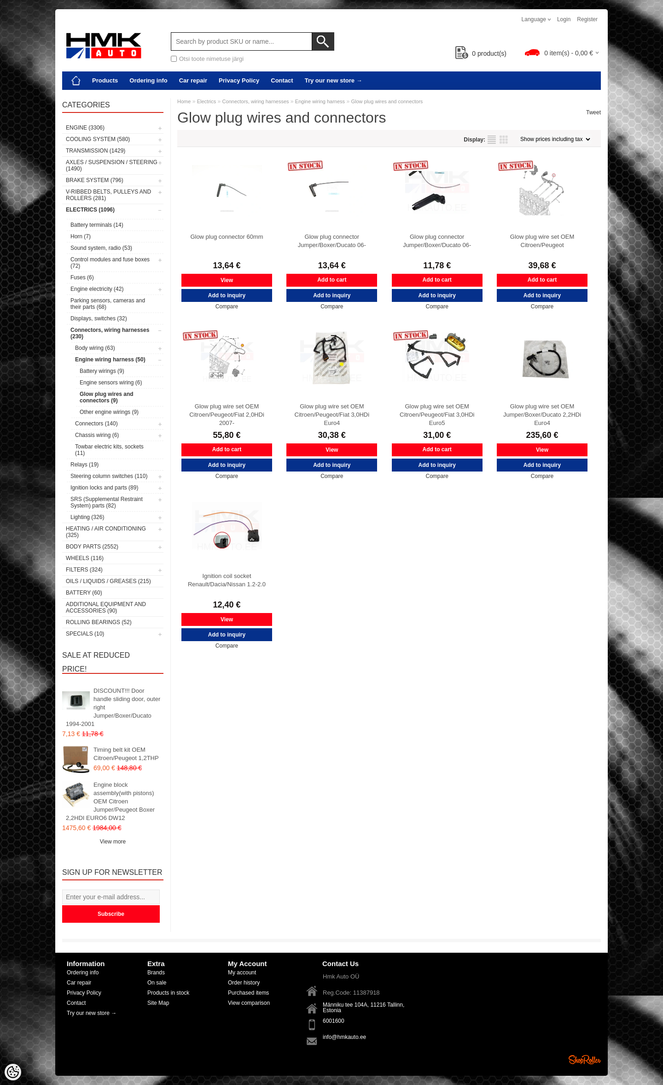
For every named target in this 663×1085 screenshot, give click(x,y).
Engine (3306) (85, 127)
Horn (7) (80, 236)
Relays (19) (84, 464)
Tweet (593, 112)
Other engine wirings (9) (109, 412)
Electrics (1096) (90, 209)
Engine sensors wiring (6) (111, 382)
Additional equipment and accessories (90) (106, 607)
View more (113, 841)
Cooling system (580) (98, 139)
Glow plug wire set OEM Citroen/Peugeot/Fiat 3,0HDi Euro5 (437, 414)
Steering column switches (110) (108, 476)
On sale (156, 982)
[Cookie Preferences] (13, 1072)
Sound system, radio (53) (101, 248)
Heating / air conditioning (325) (106, 531)
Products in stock (168, 993)
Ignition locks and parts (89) (104, 487)
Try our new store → (333, 80)
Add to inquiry (226, 295)
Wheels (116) (85, 558)
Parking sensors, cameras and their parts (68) (107, 303)
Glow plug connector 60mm (226, 236)
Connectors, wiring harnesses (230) (109, 333)
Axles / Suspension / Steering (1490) (111, 165)
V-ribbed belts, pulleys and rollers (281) (108, 195)
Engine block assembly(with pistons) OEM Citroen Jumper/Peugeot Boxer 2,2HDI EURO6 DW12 (110, 801)
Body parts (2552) (92, 546)
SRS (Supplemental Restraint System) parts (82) (106, 502)
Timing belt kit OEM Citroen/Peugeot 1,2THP (126, 753)
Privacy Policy (239, 80)
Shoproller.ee (585, 1059)
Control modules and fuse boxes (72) (110, 262)
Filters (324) (84, 569)
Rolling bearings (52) (99, 622)
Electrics (206, 101)
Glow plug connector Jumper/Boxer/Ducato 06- (332, 240)
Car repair (193, 80)
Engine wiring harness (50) (110, 359)
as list (492, 140)
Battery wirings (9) (102, 371)
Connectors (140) (96, 423)
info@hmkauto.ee (344, 1037)
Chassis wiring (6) (97, 435)
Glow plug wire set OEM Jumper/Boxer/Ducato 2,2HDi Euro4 (542, 414)
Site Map (158, 1003)
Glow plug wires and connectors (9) (107, 397)
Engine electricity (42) (96, 289)
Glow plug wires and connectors (387, 101)
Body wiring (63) (95, 348)
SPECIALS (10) (85, 634)
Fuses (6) (82, 277)
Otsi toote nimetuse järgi (211, 58)
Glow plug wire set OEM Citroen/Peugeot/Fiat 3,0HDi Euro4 (332, 414)
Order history (244, 982)
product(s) (480, 53)
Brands (156, 972)
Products (105, 80)
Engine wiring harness (320, 101)
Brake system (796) (94, 180)
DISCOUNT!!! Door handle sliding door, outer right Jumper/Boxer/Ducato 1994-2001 (113, 707)
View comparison (249, 1003)
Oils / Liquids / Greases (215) (108, 581)
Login (563, 19)
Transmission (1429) (95, 150)
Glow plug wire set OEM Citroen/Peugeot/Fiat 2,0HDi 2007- (226, 414)
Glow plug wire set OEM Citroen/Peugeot (542, 240)
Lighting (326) (87, 517)
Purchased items (248, 993)
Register (587, 19)
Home (184, 101)
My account (242, 972)
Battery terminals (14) (96, 225)
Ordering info (148, 80)
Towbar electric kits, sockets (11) (109, 449)
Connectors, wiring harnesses (255, 101)
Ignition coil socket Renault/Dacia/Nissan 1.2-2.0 (227, 580)
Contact (282, 80)
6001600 (333, 1021)
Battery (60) (84, 593)
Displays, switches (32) (98, 318)
